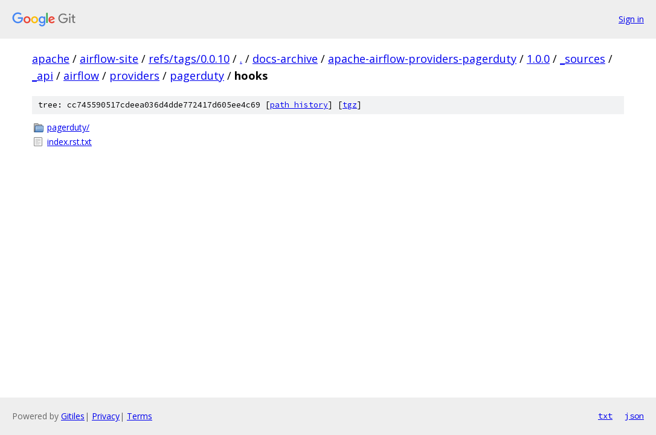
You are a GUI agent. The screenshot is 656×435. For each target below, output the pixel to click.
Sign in (631, 19)
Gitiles (73, 416)
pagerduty (197, 75)
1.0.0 (538, 58)
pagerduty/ (68, 127)
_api (42, 75)
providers (134, 75)
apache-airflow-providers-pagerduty (422, 58)
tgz (349, 105)
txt (605, 415)
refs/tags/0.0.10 (189, 58)
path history (299, 105)
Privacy (106, 416)
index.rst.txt (69, 141)
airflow (81, 75)
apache (50, 58)
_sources (582, 58)
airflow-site (109, 58)
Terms (139, 416)
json (634, 415)
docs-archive (285, 58)
